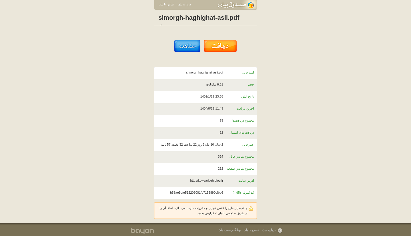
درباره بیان (184, 4)
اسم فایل (248, 72)
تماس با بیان (166, 4)
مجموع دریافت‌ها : (242, 120)
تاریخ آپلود (247, 96)
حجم (251, 84)
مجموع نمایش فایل (241, 156)
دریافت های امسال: (241, 132)
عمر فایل (248, 144)
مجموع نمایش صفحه (240, 168)
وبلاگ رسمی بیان (230, 229)
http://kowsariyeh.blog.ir (206, 180)
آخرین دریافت (245, 108)
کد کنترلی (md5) (243, 192)
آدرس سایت (246, 180)
